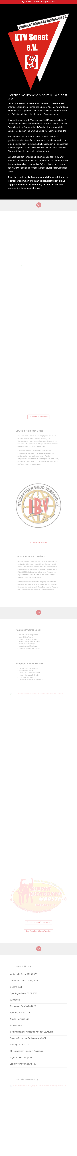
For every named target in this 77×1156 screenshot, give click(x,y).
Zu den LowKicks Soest (38, 416)
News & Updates (28, 967)
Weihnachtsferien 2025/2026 (23, 974)
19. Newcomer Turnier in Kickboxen (26, 1051)
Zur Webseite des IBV (39, 542)
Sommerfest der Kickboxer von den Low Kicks (31, 1032)
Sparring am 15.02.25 (20, 1012)
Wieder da (15, 1000)
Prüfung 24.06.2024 (19, 1044)
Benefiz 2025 (16, 987)
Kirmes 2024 (16, 1025)
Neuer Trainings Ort (19, 1019)
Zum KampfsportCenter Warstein (38, 931)
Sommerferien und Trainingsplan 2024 (28, 1038)
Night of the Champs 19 (21, 1057)
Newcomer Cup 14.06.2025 (23, 1006)
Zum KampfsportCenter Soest (38, 922)
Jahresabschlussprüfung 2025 (24, 980)
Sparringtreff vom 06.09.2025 (23, 993)
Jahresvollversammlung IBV (23, 1064)
